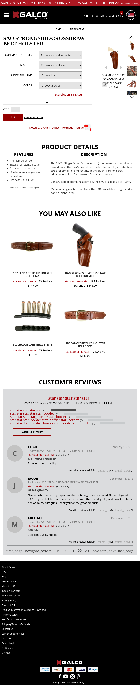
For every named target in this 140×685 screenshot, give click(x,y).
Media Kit (7, 638)
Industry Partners (11, 590)
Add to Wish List (33, 117)
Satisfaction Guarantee (14, 619)
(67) (45, 410)
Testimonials (8, 648)
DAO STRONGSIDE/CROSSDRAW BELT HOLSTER (85, 275)
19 (58, 551)
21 (72, 551)
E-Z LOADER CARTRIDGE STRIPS (33, 345)
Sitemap (6, 652)
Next (13, 117)
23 (87, 551)
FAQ (4, 571)
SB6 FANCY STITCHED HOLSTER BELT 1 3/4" (85, 345)
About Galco (8, 567)
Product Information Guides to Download (24, 609)
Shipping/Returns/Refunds (16, 624)
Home (57, 29)
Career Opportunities (13, 633)
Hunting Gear (76, 29)
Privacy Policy (9, 600)
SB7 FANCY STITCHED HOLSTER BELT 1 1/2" (33, 275)
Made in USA (8, 586)
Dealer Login (8, 643)
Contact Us (7, 628)
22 (80, 550)
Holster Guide (9, 581)
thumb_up (104, 470)
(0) (57, 413)
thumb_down (122, 470)
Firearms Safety (10, 614)
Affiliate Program (11, 595)
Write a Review (32, 432)
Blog (4, 576)
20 (65, 551)
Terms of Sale (9, 605)
